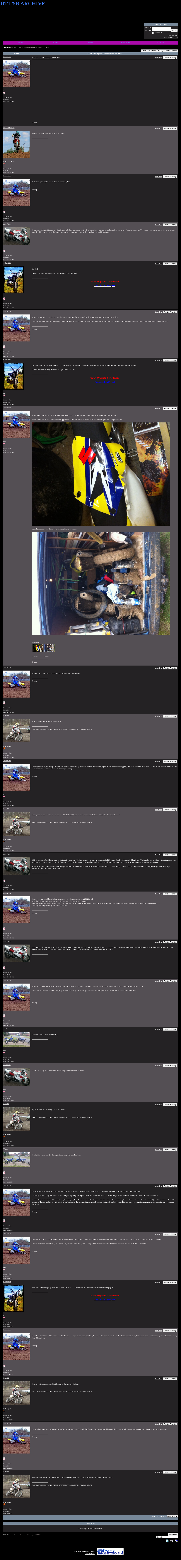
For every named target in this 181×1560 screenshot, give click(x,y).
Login (174, 30)
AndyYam (7, 224)
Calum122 (7, 263)
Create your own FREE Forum (84, 1551)
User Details (125, 43)
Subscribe (173, 1535)
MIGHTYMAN (8, 128)
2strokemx (7, 57)
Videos (18, 47)
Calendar (161, 43)
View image (35, 656)
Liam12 (6, 715)
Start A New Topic (149, 51)
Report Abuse (90, 1554)
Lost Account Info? (171, 37)
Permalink (158, 58)
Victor (5, 1028)
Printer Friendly (171, 51)
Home (55, 43)
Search (90, 43)
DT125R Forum (8, 47)
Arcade (20, 43)
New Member (173, 35)
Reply (160, 51)
